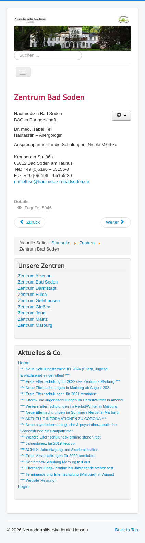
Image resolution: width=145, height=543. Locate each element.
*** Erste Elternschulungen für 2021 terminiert (58, 394)
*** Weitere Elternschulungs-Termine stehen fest (60, 437)
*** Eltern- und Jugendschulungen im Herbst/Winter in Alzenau (72, 400)
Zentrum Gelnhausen (39, 300)
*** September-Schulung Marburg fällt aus (55, 462)
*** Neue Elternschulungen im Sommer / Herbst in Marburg (69, 412)
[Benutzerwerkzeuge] (121, 116)
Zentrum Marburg (35, 325)
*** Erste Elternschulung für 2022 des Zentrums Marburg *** (70, 381)
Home (24, 362)
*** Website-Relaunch (38, 480)
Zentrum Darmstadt (37, 288)
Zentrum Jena (31, 312)
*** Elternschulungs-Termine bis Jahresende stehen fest (66, 468)
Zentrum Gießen (34, 306)
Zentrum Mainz (33, 319)
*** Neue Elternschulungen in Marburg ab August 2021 (65, 388)
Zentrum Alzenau (34, 275)
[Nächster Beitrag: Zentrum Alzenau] (116, 222)
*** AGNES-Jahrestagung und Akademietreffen (59, 449)
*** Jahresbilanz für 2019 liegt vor (48, 443)
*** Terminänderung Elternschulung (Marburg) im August (67, 474)
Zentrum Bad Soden (38, 282)
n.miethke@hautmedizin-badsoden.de (51, 181)
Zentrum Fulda (32, 294)
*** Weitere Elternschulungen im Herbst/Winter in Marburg (68, 406)
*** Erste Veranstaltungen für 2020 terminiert (57, 456)
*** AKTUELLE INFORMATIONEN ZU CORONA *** (63, 419)
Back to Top (126, 529)
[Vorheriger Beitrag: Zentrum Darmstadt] (29, 222)
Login (23, 486)
